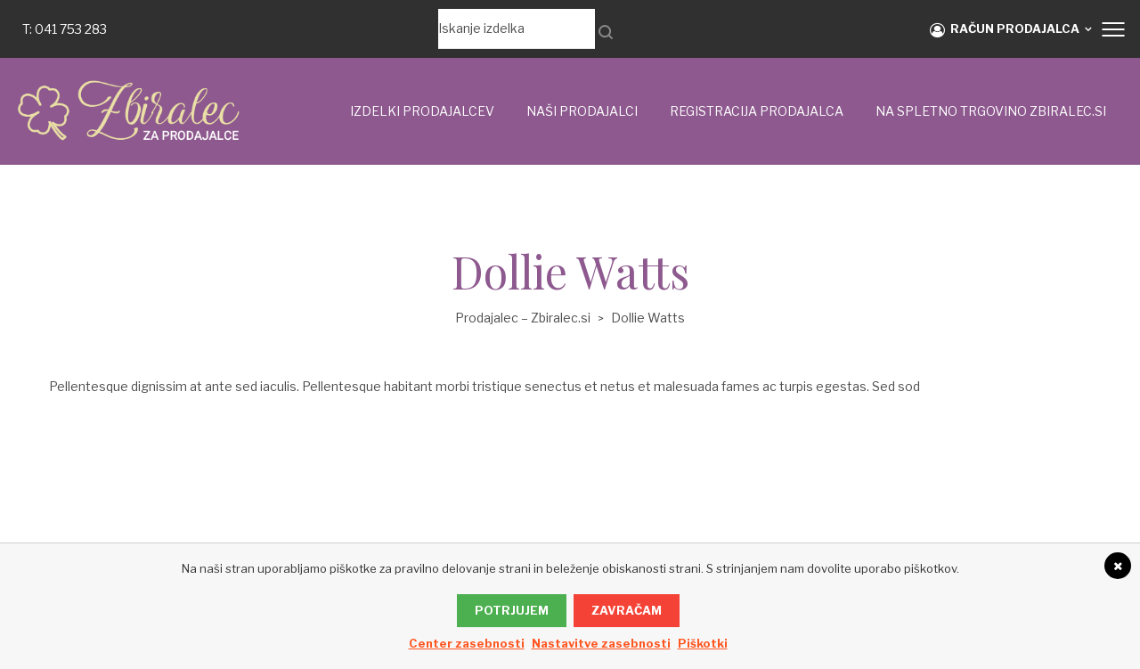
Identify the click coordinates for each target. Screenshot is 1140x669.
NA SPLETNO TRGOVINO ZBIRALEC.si (990, 110)
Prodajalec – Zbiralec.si (522, 317)
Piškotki (703, 643)
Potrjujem (512, 610)
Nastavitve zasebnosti (601, 643)
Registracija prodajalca (756, 110)
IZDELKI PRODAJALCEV (422, 110)
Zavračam (626, 610)
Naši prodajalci (582, 110)
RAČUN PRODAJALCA (1004, 29)
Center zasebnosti (467, 643)
